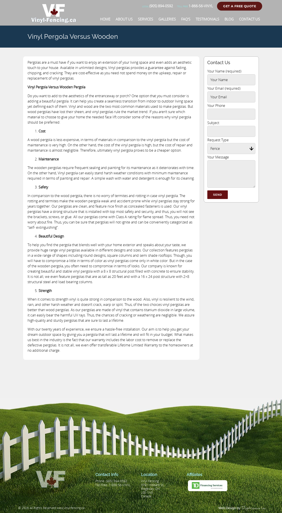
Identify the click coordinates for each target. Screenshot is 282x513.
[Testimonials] (207, 19)
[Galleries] (167, 19)
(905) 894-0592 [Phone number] (157, 6)
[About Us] (124, 19)
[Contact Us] (249, 19)
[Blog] (229, 19)
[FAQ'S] (186, 19)
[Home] (105, 19)
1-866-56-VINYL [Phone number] (195, 6)
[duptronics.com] (243, 508)
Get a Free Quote (239, 6)
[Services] (145, 19)
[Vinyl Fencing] (55, 21)
